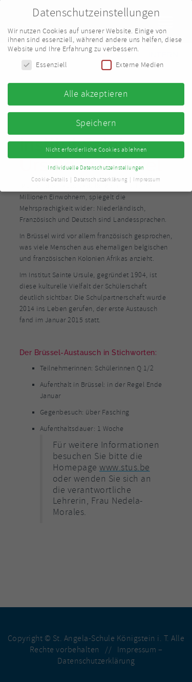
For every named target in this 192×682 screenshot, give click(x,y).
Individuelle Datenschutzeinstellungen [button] (96, 164)
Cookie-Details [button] (50, 176)
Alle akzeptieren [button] (96, 90)
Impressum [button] (147, 176)
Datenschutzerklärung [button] (101, 176)
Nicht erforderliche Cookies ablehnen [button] (96, 146)
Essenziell (44, 62)
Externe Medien (132, 62)
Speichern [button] (96, 120)
